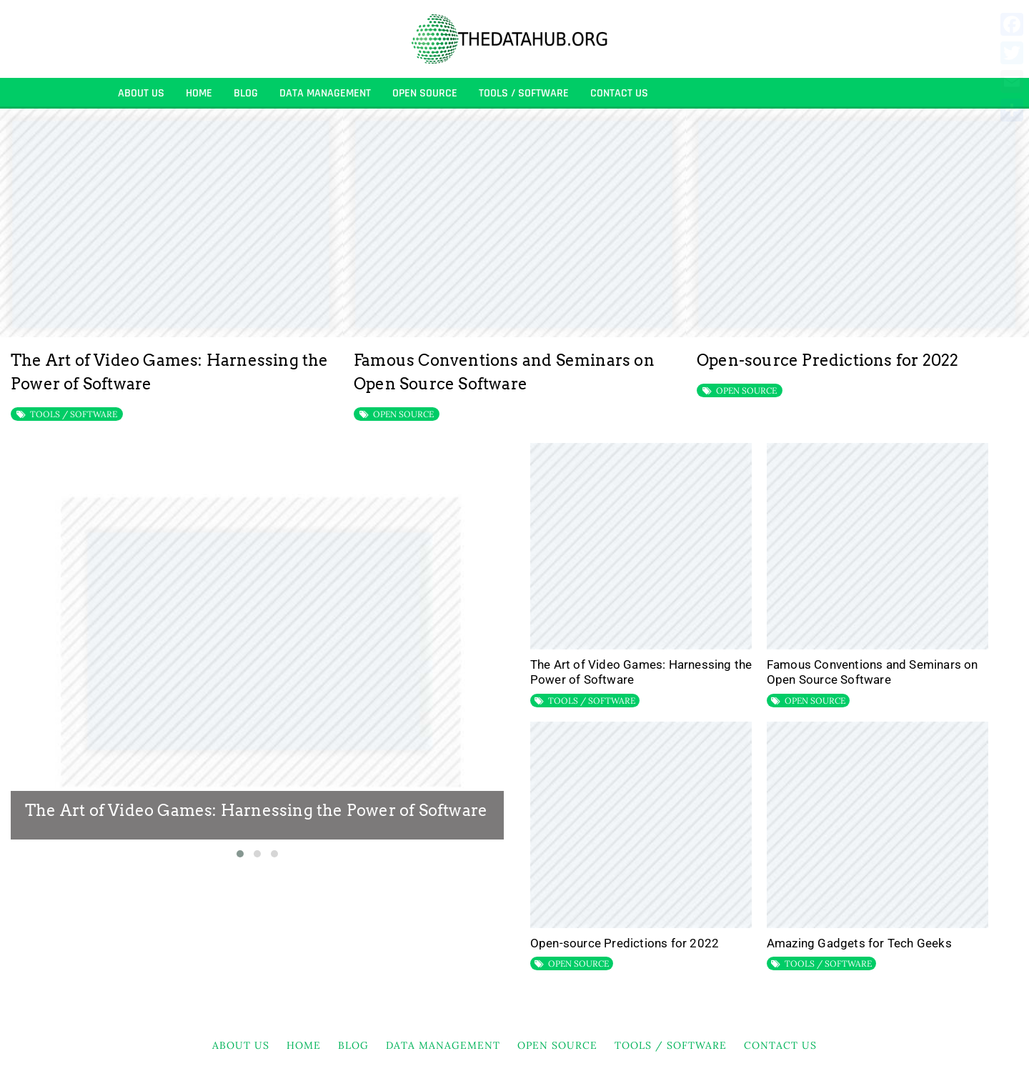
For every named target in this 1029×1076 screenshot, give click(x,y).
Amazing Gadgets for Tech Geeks (859, 943)
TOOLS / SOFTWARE (524, 93)
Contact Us (619, 93)
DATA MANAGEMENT (325, 93)
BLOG (246, 93)
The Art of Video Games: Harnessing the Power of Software (256, 810)
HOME (199, 93)
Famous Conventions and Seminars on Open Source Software (872, 672)
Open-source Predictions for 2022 (827, 360)
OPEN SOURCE (424, 93)
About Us (141, 93)
